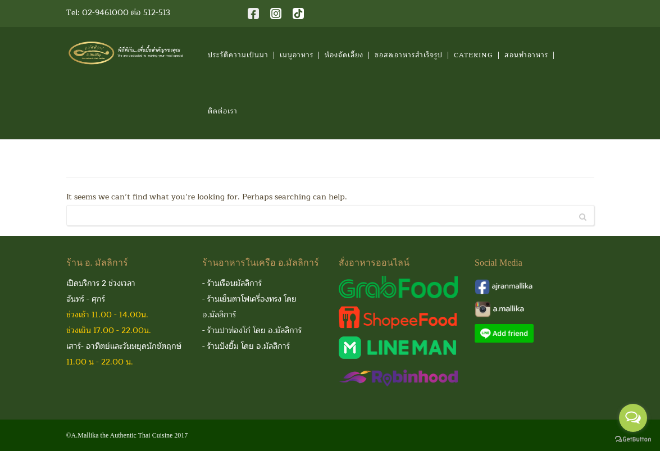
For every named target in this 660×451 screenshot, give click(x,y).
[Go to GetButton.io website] (633, 439)
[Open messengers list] (633, 418)
